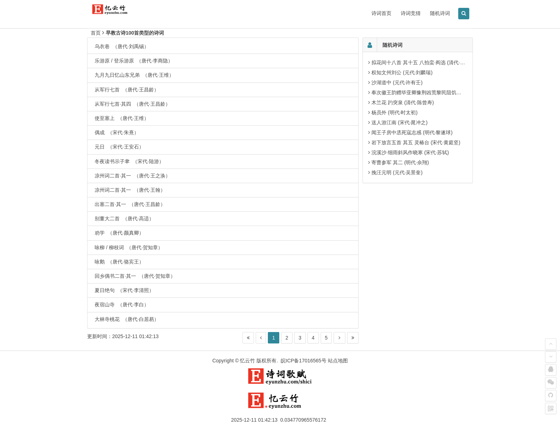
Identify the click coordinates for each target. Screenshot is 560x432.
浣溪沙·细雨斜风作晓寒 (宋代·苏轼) (410, 152)
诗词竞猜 (411, 13)
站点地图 (338, 360)
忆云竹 (247, 360)
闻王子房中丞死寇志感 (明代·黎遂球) (411, 132)
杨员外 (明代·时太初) (394, 112)
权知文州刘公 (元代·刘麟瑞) (401, 72)
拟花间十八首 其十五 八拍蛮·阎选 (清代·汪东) (421, 62)
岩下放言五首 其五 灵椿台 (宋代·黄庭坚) (415, 142)
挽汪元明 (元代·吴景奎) (396, 172)
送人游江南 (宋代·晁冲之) (399, 122)
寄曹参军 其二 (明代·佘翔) (400, 162)
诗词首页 (381, 13)
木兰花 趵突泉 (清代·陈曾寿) (402, 102)
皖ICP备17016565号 (303, 360)
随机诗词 (440, 13)
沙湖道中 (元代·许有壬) (396, 82)
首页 (96, 33)
